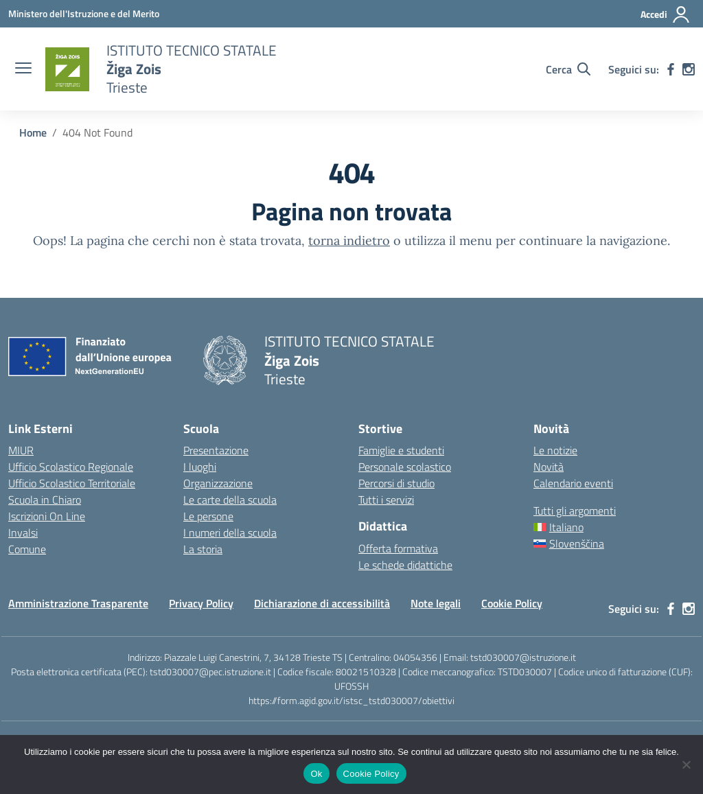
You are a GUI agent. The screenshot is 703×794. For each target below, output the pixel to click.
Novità (548, 466)
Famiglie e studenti (401, 450)
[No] (686, 764)
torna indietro (349, 240)
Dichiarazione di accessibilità (322, 603)
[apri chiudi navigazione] (23, 69)
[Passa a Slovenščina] (614, 543)
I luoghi (199, 466)
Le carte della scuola (230, 499)
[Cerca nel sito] (568, 69)
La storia (202, 549)
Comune (27, 549)
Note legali (436, 603)
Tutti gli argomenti (574, 510)
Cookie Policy (511, 603)
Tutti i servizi (386, 499)
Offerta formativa (398, 548)
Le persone (208, 516)
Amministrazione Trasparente (78, 603)
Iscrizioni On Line (46, 516)
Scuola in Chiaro (44, 499)
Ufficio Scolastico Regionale (70, 466)
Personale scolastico (404, 466)
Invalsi (23, 532)
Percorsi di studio (396, 483)
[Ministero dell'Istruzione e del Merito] (83, 13)
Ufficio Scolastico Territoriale (71, 483)
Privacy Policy (201, 603)
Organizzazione (218, 483)
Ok (316, 774)
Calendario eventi (573, 483)
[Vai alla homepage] (67, 69)
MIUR (21, 450)
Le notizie (555, 450)
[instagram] (688, 69)
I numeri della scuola (230, 532)
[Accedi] (665, 14)
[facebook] (671, 69)
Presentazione (216, 450)
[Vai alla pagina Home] (33, 132)
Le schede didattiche (405, 565)
